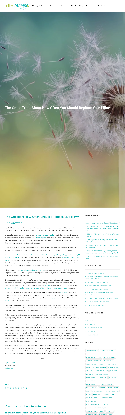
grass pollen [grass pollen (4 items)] (113, 341)
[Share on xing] (24, 351)
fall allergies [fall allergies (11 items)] (90, 341)
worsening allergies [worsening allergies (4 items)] (105, 378)
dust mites (63, 256)
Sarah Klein (11, 326)
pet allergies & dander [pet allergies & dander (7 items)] (112, 354)
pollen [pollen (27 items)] (88, 358)
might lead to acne (68, 221)
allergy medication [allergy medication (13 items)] (109, 321)
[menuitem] (39, 6)
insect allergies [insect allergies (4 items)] (91, 351)
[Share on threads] (11, 351)
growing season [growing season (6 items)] (91, 344)
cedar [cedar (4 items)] (88, 331)
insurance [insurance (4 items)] (102, 351)
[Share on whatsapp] (18, 351)
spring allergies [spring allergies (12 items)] (91, 365)
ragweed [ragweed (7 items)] (106, 358)
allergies (47, 249)
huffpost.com (9, 332)
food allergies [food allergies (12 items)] (102, 341)
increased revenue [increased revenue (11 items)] (107, 348)
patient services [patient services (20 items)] (97, 354)
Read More (9, 388)
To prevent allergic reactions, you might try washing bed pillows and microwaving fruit (35, 377)
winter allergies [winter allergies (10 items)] (91, 378)
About (73, 6)
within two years (40, 201)
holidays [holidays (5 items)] (101, 344)
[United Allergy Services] (16, 6)
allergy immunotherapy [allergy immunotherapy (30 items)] (93, 321)
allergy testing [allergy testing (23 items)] (91, 328)
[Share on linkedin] (16, 351)
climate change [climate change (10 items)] (113, 331)
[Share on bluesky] (21, 351)
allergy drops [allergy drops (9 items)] (105, 317)
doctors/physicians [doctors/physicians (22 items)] (102, 334)
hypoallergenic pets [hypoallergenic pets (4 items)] (92, 348)
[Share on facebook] (5, 351)
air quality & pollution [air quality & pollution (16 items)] (107, 314)
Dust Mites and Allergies (30, 412)
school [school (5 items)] (114, 358)
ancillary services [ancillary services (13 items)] (104, 328)
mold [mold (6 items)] (88, 354)
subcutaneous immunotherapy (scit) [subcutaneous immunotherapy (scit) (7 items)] (97, 368)
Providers (54, 6)
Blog (81, 6)
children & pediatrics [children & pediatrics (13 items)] (99, 331)
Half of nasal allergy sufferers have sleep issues (27, 395)
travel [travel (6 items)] (102, 375)
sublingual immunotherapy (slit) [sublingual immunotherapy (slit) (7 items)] (96, 371)
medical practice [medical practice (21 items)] (113, 351)
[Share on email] (26, 351)
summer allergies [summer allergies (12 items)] (91, 375)
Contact (101, 6)
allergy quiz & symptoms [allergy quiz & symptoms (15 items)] (93, 324)
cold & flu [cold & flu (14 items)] (89, 334)
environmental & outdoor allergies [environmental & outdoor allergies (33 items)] (97, 338)
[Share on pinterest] (13, 351)
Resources (90, 6)
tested (7, 264)
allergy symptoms (54, 262)
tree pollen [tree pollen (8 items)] (110, 375)
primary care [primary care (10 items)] (97, 358)
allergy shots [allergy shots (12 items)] (108, 324)
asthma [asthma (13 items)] (115, 328)
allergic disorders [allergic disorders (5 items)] (92, 317)
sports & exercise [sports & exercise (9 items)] (107, 361)
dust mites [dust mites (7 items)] (113, 334)
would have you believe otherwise (32, 234)
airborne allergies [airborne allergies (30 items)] (92, 314)
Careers (64, 6)
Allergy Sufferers (39, 6)
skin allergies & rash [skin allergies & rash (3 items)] (92, 361)
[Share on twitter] (8, 351)
